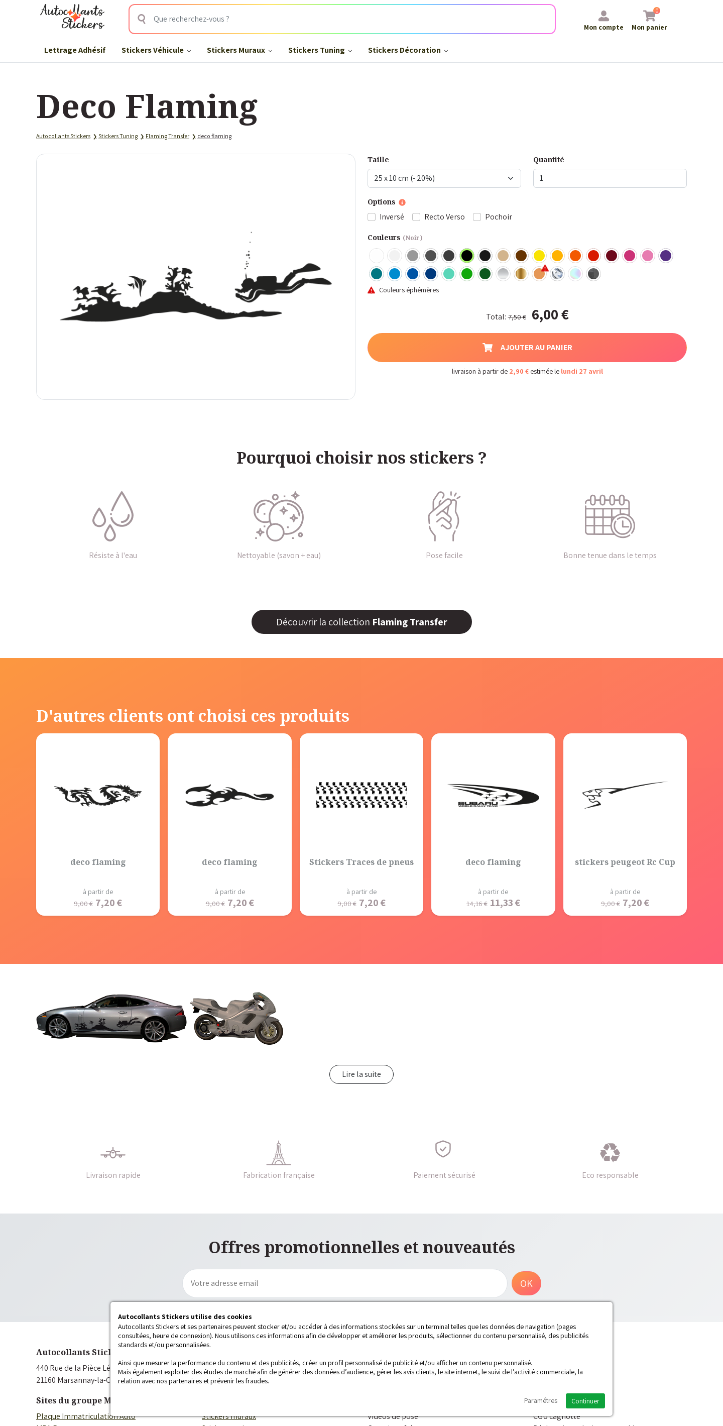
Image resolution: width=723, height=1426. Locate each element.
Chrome (557, 274)
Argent (503, 274)
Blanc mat (395, 256)
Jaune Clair (539, 256)
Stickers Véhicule (156, 50)
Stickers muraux (229, 1416)
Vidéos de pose (393, 1416)
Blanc (377, 256)
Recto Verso (444, 216)
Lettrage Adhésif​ (74, 50)
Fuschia (630, 256)
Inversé (392, 216)
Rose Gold (539, 274)
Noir (467, 256)
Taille (378, 159)
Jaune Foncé (557, 256)
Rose (648, 256)
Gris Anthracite (449, 256)
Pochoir (498, 216)
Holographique (575, 274)
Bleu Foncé (431, 274)
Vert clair (467, 274)
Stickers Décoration (408, 50)
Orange (575, 256)
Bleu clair (395, 274)
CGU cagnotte (556, 1416)
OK (526, 1283)
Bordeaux (612, 256)
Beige (503, 256)
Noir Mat (485, 256)
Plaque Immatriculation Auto (86, 1416)
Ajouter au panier (527, 347)
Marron (521, 256)
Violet (666, 256)
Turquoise (377, 274)
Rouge (593, 256)
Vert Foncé (485, 274)
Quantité (548, 159)
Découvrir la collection (361, 621)
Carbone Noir (593, 274)
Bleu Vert (449, 274)
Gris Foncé (431, 256)
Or (521, 274)
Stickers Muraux (239, 50)
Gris (413, 256)
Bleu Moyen (413, 274)
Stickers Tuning (320, 50)
